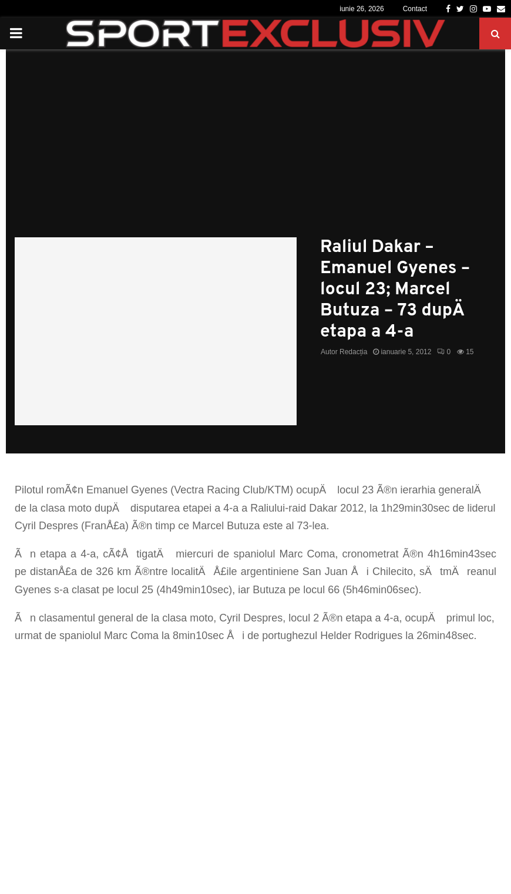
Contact (415, 9)
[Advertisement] (255, 149)
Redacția (353, 352)
